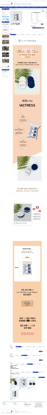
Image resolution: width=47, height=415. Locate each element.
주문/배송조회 (42, 0)
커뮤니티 (45, 0)
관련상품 (40, 34)
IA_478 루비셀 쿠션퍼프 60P (21, 387)
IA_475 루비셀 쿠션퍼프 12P (30, 387)
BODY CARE (28, 7)
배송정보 (28, 34)
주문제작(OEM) (41, 7)
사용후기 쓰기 (40, 351)
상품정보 (11, 34)
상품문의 (23, 34)
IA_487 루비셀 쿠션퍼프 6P (12, 387)
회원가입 (34, 0)
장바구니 (39, 0)
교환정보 (34, 34)
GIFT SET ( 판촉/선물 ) (34, 7)
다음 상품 (43, 29)
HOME (31, 0)
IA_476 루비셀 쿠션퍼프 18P (13, 398)
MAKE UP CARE (22, 7)
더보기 (43, 351)
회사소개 (5, 7)
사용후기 (17, 34)
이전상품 (12, 29)
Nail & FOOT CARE (10, 7)
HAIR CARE (16, 7)
